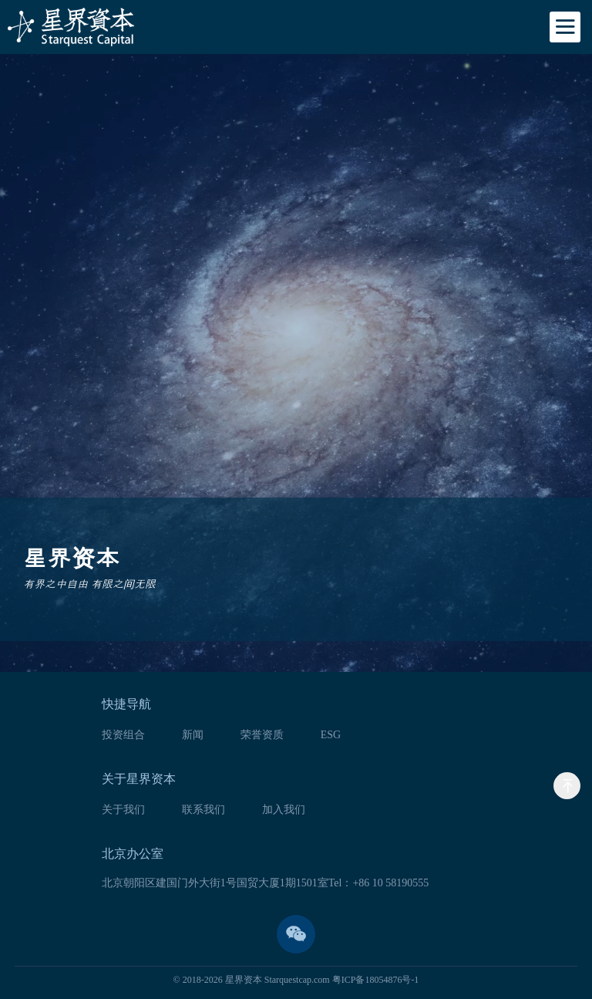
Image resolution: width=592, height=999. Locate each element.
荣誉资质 (262, 735)
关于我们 (123, 810)
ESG (331, 735)
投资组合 (123, 735)
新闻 (193, 735)
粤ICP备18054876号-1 (375, 979)
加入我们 (283, 810)
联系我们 (203, 810)
